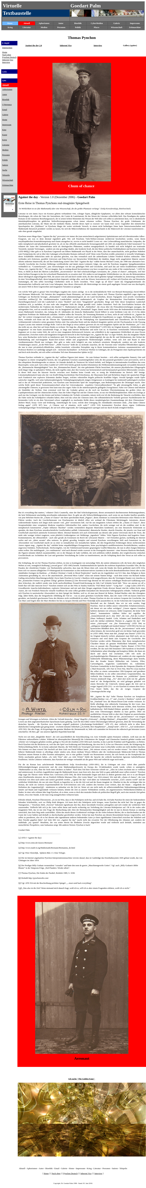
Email (56, 1168)
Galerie (64, 1168)
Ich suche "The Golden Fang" (81, 1079)
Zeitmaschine (135, 27)
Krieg (89, 1168)
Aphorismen (44, 23)
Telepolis (123, 1168)
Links (4, 71)
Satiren (115, 1168)
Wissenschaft (116, 27)
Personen (61, 27)
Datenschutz (7, 47)
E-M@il (5, 43)
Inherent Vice (7, 60)
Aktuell (26, 23)
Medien (44, 27)
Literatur (97, 1168)
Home (10, 23)
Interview (6, 62)
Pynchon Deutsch (9, 57)
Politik (78, 27)
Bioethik (49, 1168)
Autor (60, 23)
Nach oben (6, 55)
